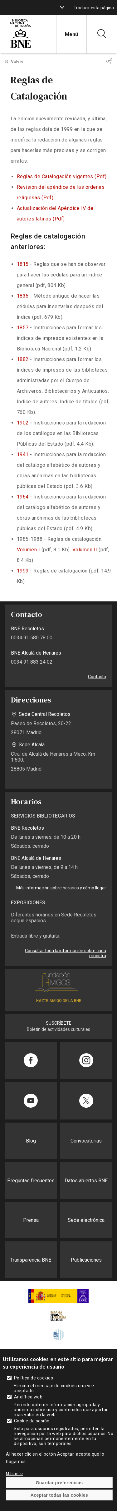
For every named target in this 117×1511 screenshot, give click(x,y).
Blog (31, 1141)
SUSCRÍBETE (58, 1023)
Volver (17, 61)
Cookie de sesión (32, 1420)
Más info (14, 1473)
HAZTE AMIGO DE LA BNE (58, 1001)
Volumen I (28, 550)
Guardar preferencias (59, 1482)
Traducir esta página (94, 7)
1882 (23, 359)
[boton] (62, 7)
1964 (23, 497)
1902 (23, 423)
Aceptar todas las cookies (59, 1495)
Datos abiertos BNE (86, 1181)
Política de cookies (33, 1377)
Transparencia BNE (30, 1260)
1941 (23, 454)
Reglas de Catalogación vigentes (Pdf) (62, 176)
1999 (23, 571)
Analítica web (28, 1396)
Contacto (97, 676)
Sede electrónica (86, 1220)
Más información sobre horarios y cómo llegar (61, 887)
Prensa (31, 1220)
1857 (23, 328)
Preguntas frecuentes (31, 1181)
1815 (23, 264)
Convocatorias (86, 1141)
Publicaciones (86, 1260)
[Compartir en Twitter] (86, 1100)
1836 (23, 296)
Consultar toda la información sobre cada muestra (65, 953)
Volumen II (84, 550)
